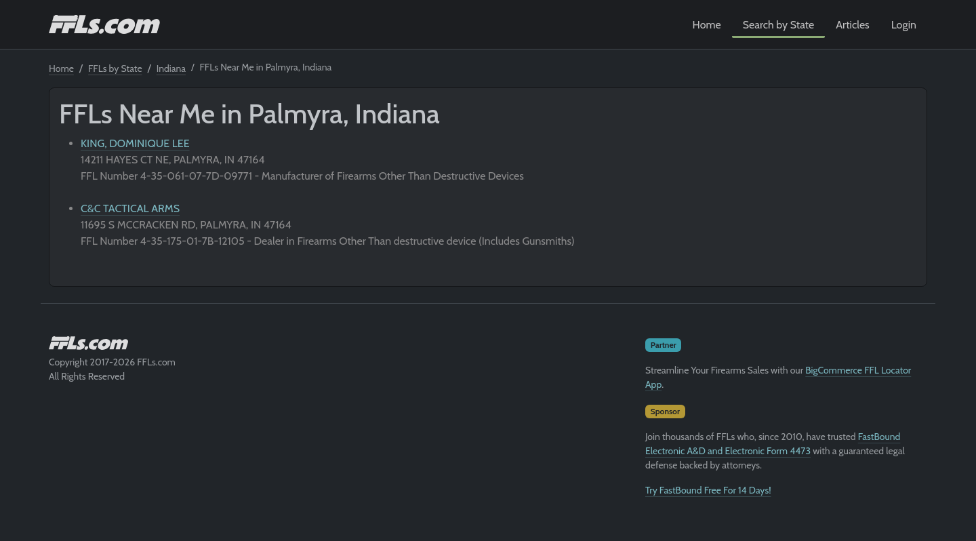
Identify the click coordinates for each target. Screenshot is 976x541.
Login (903, 24)
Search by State (779, 24)
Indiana (171, 68)
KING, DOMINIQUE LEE (135, 143)
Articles (852, 24)
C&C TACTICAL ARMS (130, 208)
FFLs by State (115, 68)
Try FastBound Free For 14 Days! (708, 490)
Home (707, 24)
